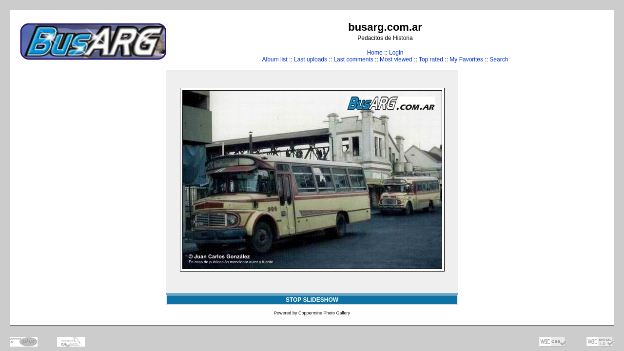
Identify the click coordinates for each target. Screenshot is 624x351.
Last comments (353, 59)
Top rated (431, 59)
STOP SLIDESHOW (312, 299)
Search (498, 59)
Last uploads (310, 59)
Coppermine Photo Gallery (324, 313)
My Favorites (466, 59)
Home (375, 52)
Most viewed (396, 59)
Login (396, 52)
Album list (275, 59)
